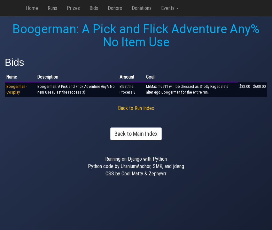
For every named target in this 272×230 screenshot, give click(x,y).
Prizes (73, 8)
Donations (142, 8)
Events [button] (170, 8)
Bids (93, 8)
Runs (52, 8)
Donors (115, 8)
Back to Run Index (136, 108)
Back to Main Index (136, 133)
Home (32, 8)
